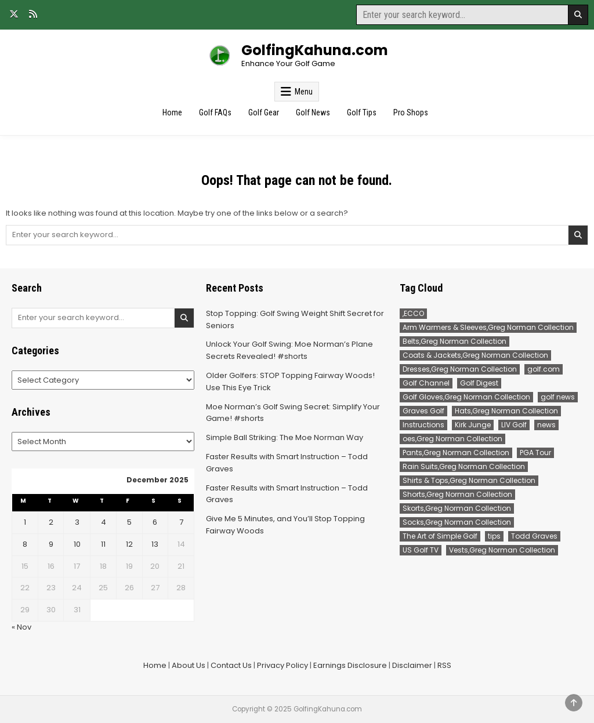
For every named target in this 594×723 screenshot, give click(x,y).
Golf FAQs (215, 112)
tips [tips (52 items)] (494, 536)
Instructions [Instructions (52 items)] (423, 425)
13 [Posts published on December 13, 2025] (154, 544)
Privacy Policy (282, 665)
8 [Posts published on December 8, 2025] (25, 544)
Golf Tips (361, 112)
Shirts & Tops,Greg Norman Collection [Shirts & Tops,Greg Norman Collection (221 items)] (469, 480)
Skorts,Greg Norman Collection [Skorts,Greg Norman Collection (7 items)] (457, 508)
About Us (188, 665)
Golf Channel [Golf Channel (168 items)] (426, 383)
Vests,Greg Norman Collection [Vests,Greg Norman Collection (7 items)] (502, 550)
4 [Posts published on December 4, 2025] (103, 522)
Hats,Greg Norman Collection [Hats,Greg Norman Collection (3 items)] (506, 411)
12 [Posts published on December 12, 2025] (129, 544)
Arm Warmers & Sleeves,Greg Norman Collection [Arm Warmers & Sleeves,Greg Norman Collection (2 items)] (488, 327)
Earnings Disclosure (350, 665)
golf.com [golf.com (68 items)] (543, 369)
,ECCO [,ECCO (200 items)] (413, 313)
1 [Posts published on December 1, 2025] (25, 522)
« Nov (21, 627)
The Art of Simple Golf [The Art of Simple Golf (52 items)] (440, 536)
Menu (304, 91)
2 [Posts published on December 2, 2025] (51, 522)
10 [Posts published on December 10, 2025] (77, 544)
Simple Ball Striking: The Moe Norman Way (284, 437)
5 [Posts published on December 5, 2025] (129, 522)
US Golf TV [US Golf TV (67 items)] (421, 550)
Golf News (313, 112)
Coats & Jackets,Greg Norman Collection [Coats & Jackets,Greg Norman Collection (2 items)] (475, 355)
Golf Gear (263, 112)
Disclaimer (412, 665)
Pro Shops (410, 112)
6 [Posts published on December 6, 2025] (155, 522)
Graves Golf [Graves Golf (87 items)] (423, 411)
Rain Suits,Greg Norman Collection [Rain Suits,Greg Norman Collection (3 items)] (464, 466)
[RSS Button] (33, 14)
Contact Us (231, 665)
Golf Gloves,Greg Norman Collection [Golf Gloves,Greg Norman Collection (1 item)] (466, 397)
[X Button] (14, 14)
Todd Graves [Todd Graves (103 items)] (534, 536)
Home (172, 112)
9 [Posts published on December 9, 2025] (51, 544)
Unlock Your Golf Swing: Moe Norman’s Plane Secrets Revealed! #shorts (289, 350)
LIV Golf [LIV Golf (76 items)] (514, 425)
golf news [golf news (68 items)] (558, 397)
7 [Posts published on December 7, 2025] (181, 522)
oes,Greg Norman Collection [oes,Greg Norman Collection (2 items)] (452, 439)
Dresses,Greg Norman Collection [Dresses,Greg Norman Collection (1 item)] (460, 369)
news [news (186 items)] (546, 425)
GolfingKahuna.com (314, 50)
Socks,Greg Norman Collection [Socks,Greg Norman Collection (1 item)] (457, 522)
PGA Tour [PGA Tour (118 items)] (535, 452)
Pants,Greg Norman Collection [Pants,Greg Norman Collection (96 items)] (456, 452)
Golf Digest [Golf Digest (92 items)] (479, 383)
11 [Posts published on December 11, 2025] (103, 544)
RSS (444, 665)
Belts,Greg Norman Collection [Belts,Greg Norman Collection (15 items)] (454, 341)
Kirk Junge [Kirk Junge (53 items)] (473, 425)
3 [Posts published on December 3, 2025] (77, 522)
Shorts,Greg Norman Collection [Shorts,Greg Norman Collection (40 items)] (457, 494)
